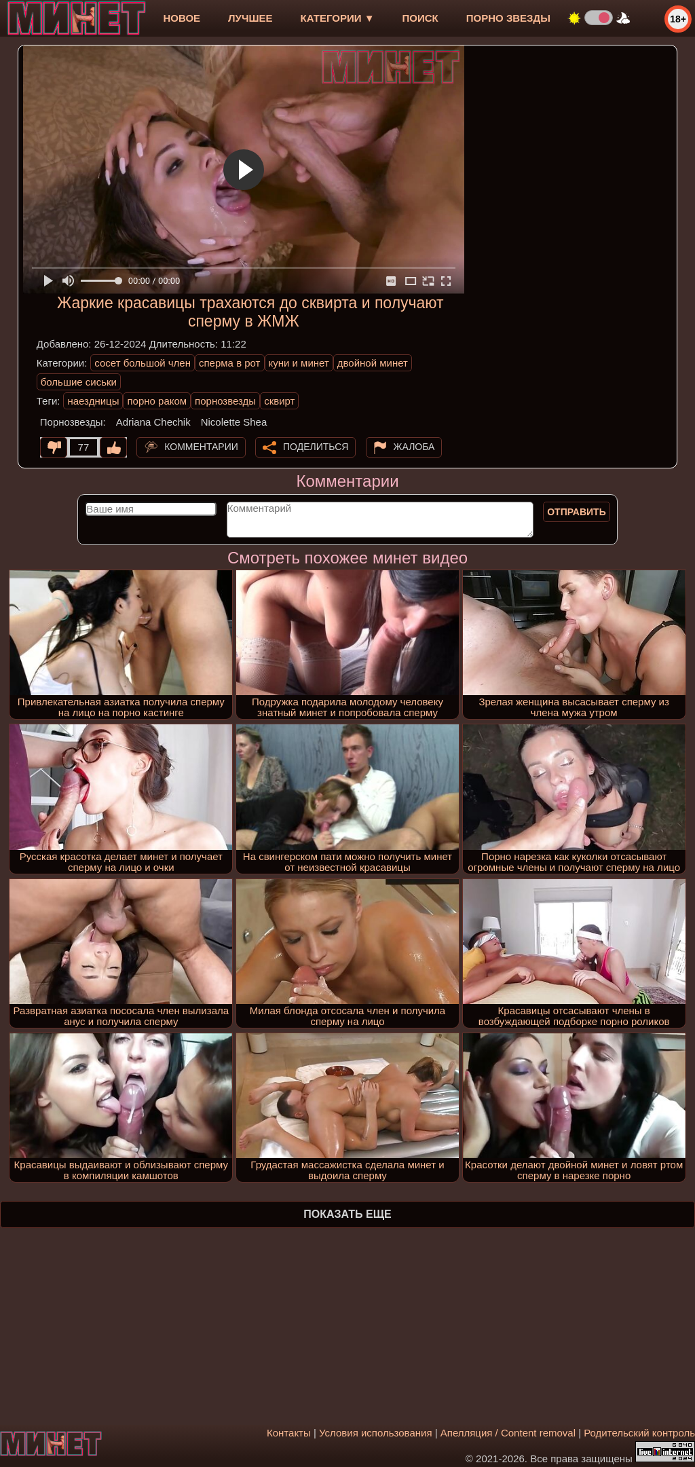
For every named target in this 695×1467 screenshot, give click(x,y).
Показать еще (347, 1214)
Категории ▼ (338, 18)
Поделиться (315, 446)
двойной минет (372, 363)
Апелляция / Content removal (508, 1432)
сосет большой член (142, 363)
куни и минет (299, 363)
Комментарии (201, 446)
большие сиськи (79, 382)
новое (181, 18)
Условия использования (375, 1432)
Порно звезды (508, 18)
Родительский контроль (639, 1432)
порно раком (157, 401)
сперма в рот (230, 363)
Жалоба (414, 446)
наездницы (93, 401)
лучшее (250, 18)
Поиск (420, 18)
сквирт (279, 401)
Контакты (289, 1432)
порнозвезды (225, 401)
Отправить (576, 511)
